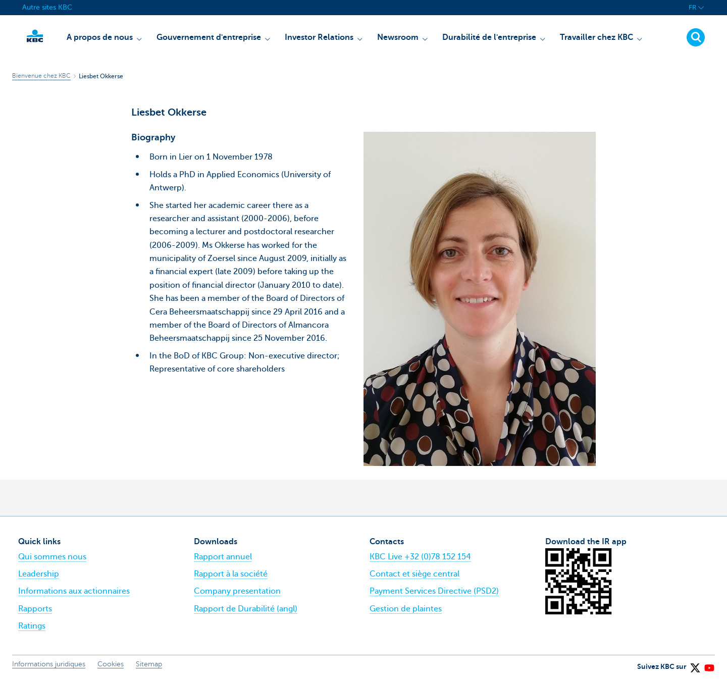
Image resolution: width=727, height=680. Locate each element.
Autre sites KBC (47, 7)
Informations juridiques (48, 664)
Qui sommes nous (52, 556)
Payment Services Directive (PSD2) (434, 591)
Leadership (38, 574)
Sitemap (149, 664)
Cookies (110, 664)
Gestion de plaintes (406, 608)
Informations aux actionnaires (74, 591)
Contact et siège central (414, 574)
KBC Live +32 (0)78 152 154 (420, 556)
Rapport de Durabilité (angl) (245, 608)
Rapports (35, 608)
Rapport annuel (223, 556)
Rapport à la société (231, 574)
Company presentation (237, 591)
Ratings (31, 626)
